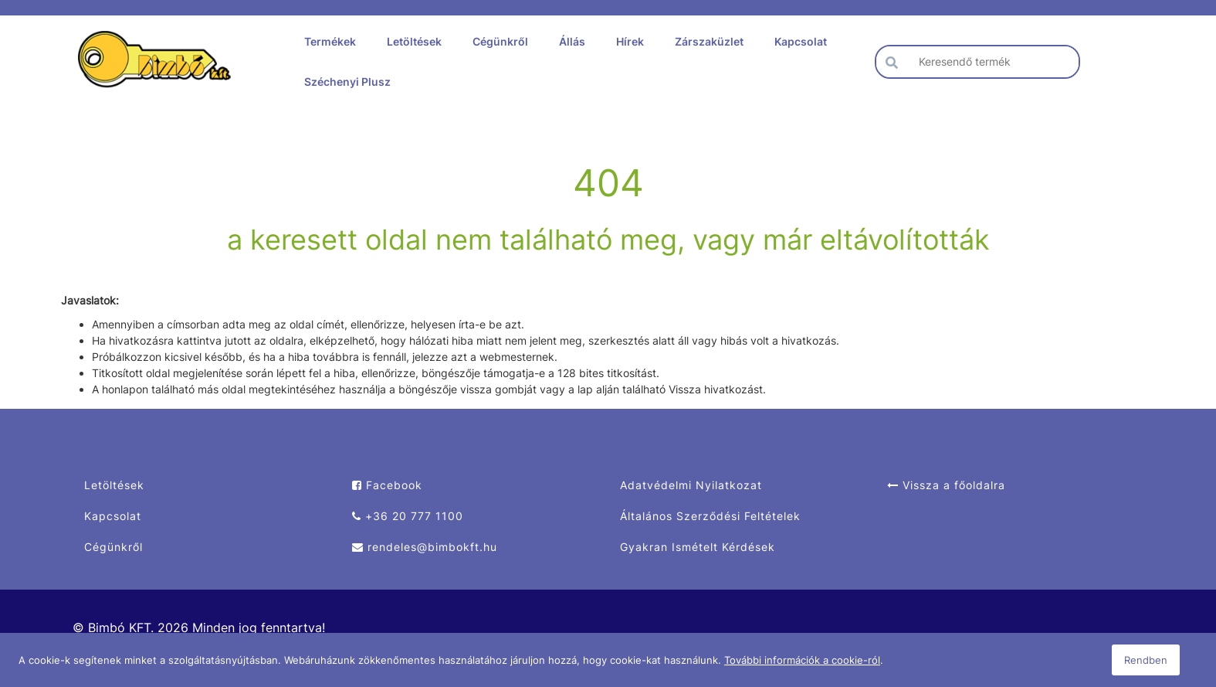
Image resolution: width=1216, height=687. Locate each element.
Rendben (1145, 660)
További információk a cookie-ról (802, 660)
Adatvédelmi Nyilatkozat (691, 484)
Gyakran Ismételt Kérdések (697, 546)
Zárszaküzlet (709, 41)
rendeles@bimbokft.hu (424, 546)
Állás (572, 41)
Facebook (387, 484)
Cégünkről (500, 41)
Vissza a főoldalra (946, 484)
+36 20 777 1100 (407, 515)
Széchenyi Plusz (347, 81)
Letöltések (414, 41)
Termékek (330, 41)
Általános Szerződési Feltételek (710, 515)
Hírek (630, 41)
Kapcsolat (800, 41)
